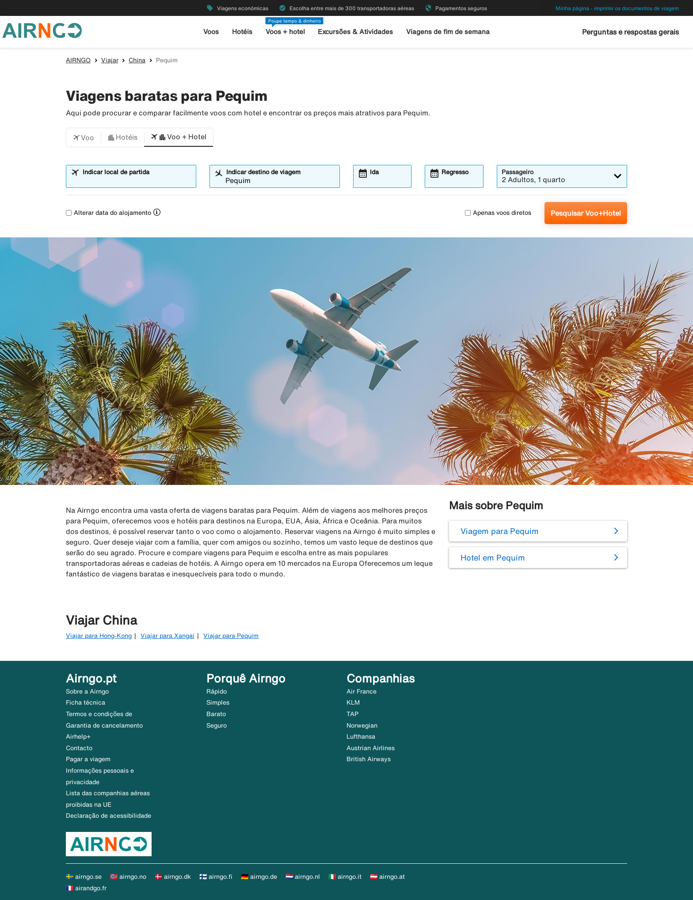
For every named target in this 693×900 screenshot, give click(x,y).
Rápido (216, 691)
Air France (361, 691)
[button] (83, 137)
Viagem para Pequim (500, 531)
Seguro (216, 725)
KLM (353, 702)
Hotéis (242, 31)
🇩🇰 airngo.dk (173, 876)
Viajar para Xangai (167, 636)
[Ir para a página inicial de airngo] (42, 29)
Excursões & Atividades (355, 31)
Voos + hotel (285, 31)
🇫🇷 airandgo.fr (86, 888)
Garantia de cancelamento (104, 725)
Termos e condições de (99, 714)
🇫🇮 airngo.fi (215, 876)
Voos (211, 31)
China (137, 60)
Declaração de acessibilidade (108, 815)
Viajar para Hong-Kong (99, 636)
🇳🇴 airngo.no (128, 876)
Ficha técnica (85, 702)
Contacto (79, 748)
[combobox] (136, 180)
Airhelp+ (78, 736)
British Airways (368, 759)
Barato (216, 714)
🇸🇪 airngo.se (84, 876)
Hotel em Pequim (493, 557)
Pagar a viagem (88, 759)
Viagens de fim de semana (448, 31)
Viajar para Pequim (231, 636)
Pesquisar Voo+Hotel (586, 213)
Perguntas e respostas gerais (630, 31)
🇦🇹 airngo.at (387, 876)
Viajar (109, 60)
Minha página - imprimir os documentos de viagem (617, 8)
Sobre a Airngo (87, 691)
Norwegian (361, 725)
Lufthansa (360, 736)
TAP (352, 714)
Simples (217, 702)
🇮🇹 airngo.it (345, 876)
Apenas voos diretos (498, 213)
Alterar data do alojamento (108, 213)
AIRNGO (78, 60)
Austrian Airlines (370, 748)
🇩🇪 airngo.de (259, 876)
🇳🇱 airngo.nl (303, 876)
